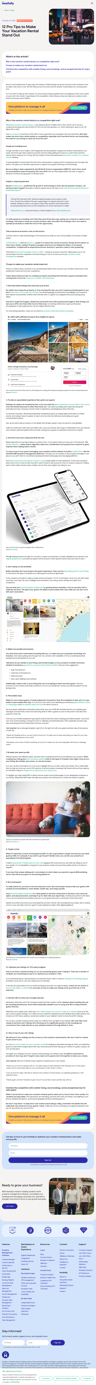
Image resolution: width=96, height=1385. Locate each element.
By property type (28, 1273)
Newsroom (64, 1259)
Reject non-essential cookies (66, 1378)
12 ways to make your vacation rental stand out (26, 65)
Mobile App (6, 1277)
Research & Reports (47, 1260)
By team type (26, 1299)
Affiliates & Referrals (67, 1256)
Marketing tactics (24, 20)
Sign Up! (48, 1160)
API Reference (84, 1273)
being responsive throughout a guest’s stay (26, 461)
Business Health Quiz (47, 1278)
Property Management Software (7, 1252)
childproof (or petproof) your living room (40, 771)
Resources (45, 1244)
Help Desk (82, 1267)
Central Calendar (8, 1263)
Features (6, 1244)
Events (62, 1253)
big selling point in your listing (76, 571)
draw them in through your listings (24, 292)
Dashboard (6, 1297)
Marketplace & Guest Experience (27, 1247)
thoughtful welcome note (33, 705)
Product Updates (85, 1276)
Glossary (43, 1266)
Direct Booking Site (9, 1271)
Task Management (8, 1320)
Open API (24, 1264)
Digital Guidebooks (28, 1255)
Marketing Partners (67, 1285)
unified (75, 452)
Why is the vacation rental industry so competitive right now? (32, 62)
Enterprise (25, 1314)
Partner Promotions (67, 1250)
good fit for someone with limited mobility (40, 665)
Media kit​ (63, 1288)
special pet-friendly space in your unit (28, 863)
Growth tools (45, 1270)
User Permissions (8, 1317)
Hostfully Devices (27, 1261)
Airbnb (13, 392)
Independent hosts (28, 1303)
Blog (42, 1254)
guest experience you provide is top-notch (72, 405)
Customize (46, 1378)
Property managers (28, 1306)
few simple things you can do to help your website (57, 1012)
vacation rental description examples (58, 311)
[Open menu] (92, 3)
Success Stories (46, 1257)
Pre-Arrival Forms (8, 1311)
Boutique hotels (27, 1289)
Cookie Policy (15, 1382)
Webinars (43, 1263)
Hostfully (14, 549)
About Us (63, 1277)
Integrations (25, 1258)
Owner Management (9, 1294)
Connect (63, 1244)
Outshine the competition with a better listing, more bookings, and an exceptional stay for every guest (48, 70)
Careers (62, 1291)
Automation (6, 1274)
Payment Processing (9, 1314)
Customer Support (85, 1250)
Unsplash (14, 841)
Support (82, 1244)
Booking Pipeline (8, 1280)
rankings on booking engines (76, 979)
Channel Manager (8, 1260)
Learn (42, 1250)
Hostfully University (85, 1270)
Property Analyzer (46, 1275)
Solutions (25, 1269)
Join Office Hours (85, 1253)
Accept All (87, 1378)
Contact (63, 1268)
